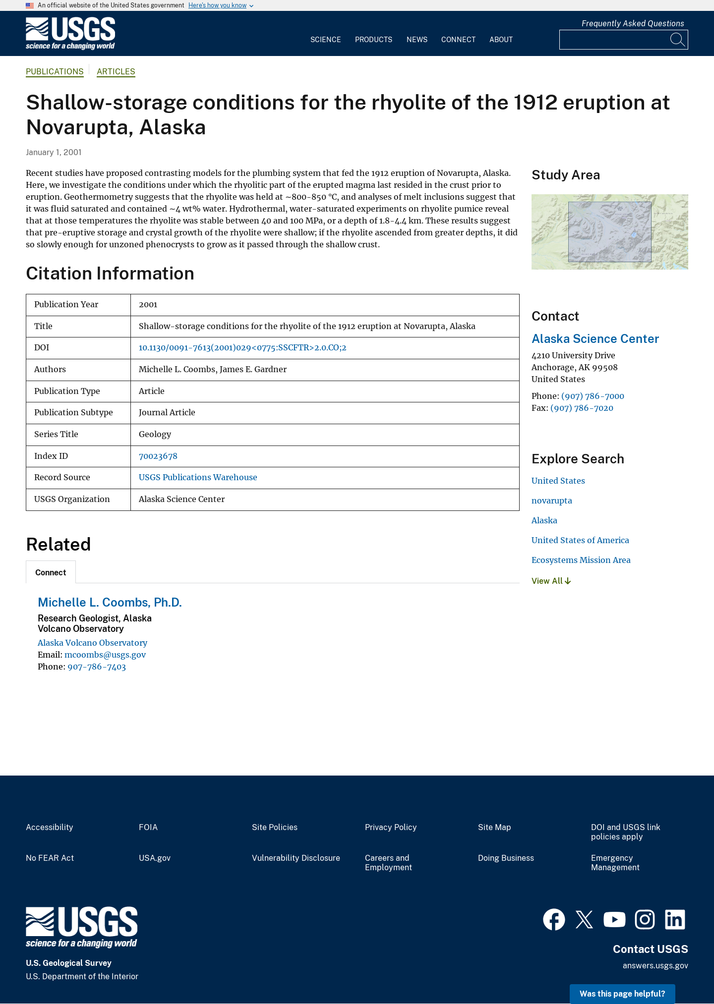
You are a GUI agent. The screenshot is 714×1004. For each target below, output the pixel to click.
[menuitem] (325, 34)
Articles (116, 71)
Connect (458, 40)
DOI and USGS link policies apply (625, 832)
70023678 (158, 456)
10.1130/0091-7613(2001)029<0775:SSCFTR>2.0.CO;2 (243, 347)
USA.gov (155, 858)
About (501, 40)
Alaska (544, 520)
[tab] (51, 571)
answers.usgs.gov (655, 965)
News (417, 40)
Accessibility (49, 827)
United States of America (580, 540)
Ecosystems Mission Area (581, 560)
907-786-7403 (96, 666)
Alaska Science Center (595, 338)
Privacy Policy (391, 827)
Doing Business (506, 858)
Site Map (494, 827)
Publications (55, 71)
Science (325, 40)
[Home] (70, 48)
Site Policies (275, 827)
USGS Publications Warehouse (198, 477)
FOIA (148, 827)
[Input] (623, 40)
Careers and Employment (388, 863)
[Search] (678, 40)
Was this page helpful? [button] (622, 994)
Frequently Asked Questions (633, 23)
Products (373, 40)
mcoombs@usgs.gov (105, 655)
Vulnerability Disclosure (296, 858)
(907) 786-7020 (581, 408)
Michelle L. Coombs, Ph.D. (110, 602)
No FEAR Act (50, 858)
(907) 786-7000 (592, 396)
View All (551, 581)
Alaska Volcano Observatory (92, 643)
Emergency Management (615, 863)
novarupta (552, 500)
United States (558, 481)
